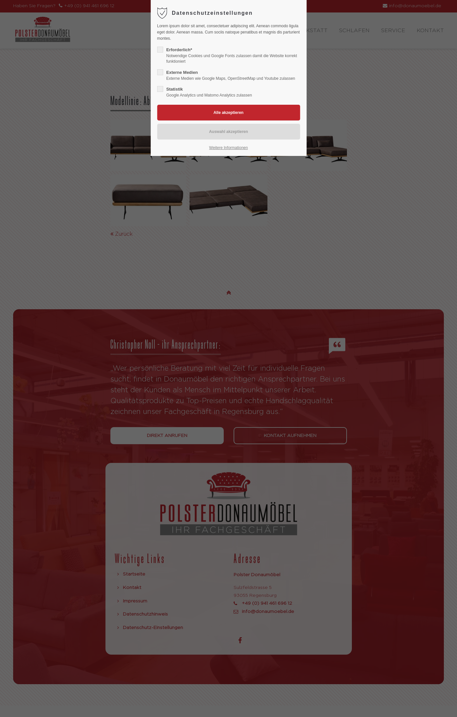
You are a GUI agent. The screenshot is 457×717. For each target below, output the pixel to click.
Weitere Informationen (228, 147)
